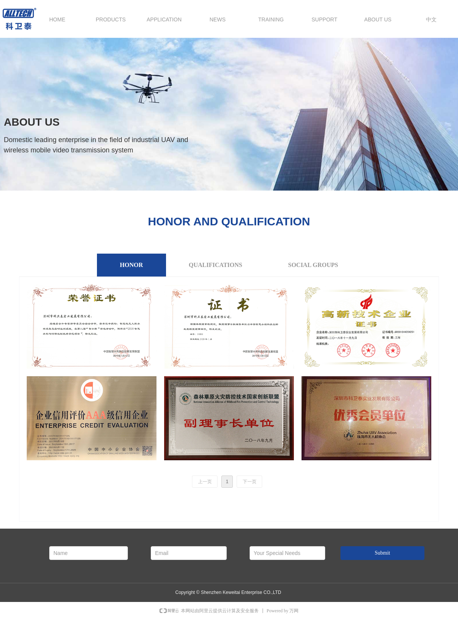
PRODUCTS (111, 19)
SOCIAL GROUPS (313, 265)
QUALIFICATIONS (215, 265)
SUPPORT (324, 19)
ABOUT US (377, 19)
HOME (57, 19)
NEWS (218, 19)
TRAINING (271, 19)
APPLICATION (164, 19)
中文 (431, 19)
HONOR (131, 265)
